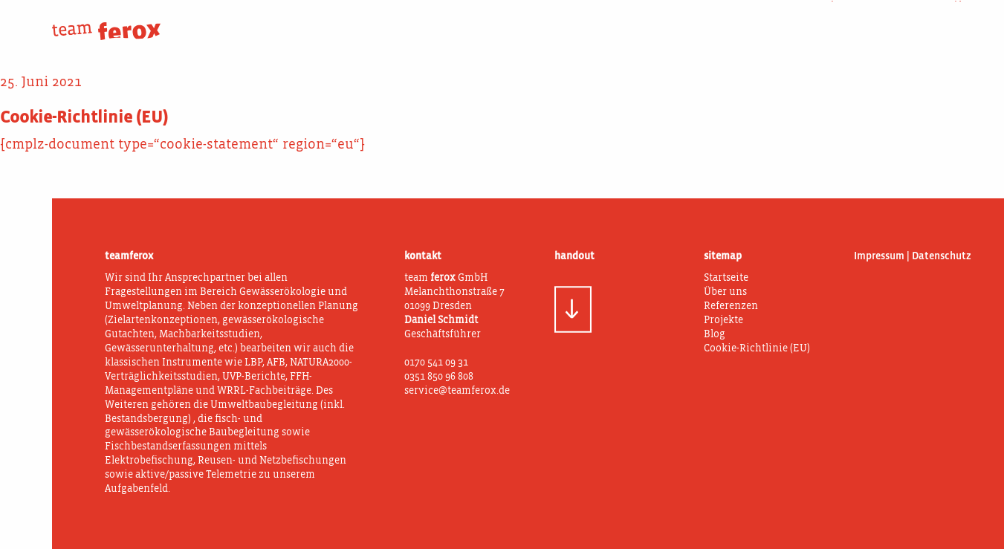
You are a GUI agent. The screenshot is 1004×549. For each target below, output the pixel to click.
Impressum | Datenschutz (912, 256)
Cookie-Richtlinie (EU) (757, 349)
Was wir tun (723, 20)
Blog (948, 20)
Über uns (610, 20)
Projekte (836, 20)
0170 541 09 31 (436, 363)
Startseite (726, 278)
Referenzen (731, 306)
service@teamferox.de (457, 391)
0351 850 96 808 (438, 377)
